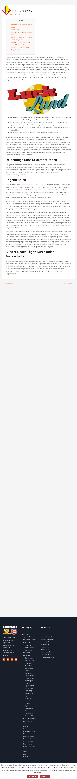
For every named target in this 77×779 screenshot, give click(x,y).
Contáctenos (34, 16)
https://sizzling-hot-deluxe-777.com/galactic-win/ (34, 185)
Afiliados (51, 10)
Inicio (31, 4)
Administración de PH (47, 639)
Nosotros (39, 4)
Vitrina (59, 10)
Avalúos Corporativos (47, 637)
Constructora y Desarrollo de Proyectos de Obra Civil (48, 649)
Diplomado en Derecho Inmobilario (29, 670)
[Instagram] (12, 659)
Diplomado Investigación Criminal (29, 708)
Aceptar (44, 776)
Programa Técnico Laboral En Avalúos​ (30, 647)
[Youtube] (8, 659)
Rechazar (33, 776)
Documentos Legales (47, 657)
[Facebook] (4, 659)
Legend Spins (15, 30)
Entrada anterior (8, 283)
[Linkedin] (16, 659)
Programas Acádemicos (52, 4)
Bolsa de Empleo (46, 654)
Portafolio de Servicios (37, 10)
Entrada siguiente (68, 283)
